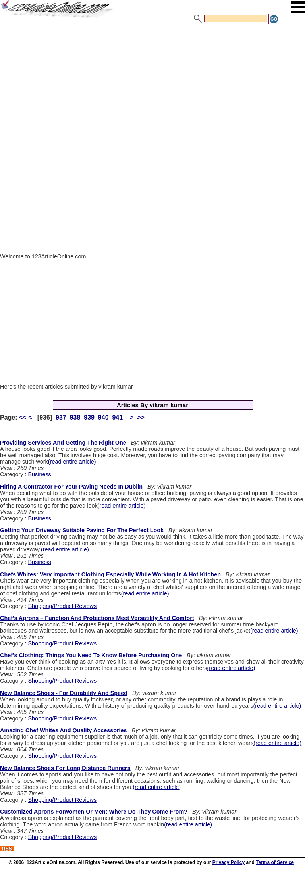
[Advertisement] (152, 84)
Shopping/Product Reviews (62, 606)
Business (39, 474)
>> (141, 417)
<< (23, 417)
